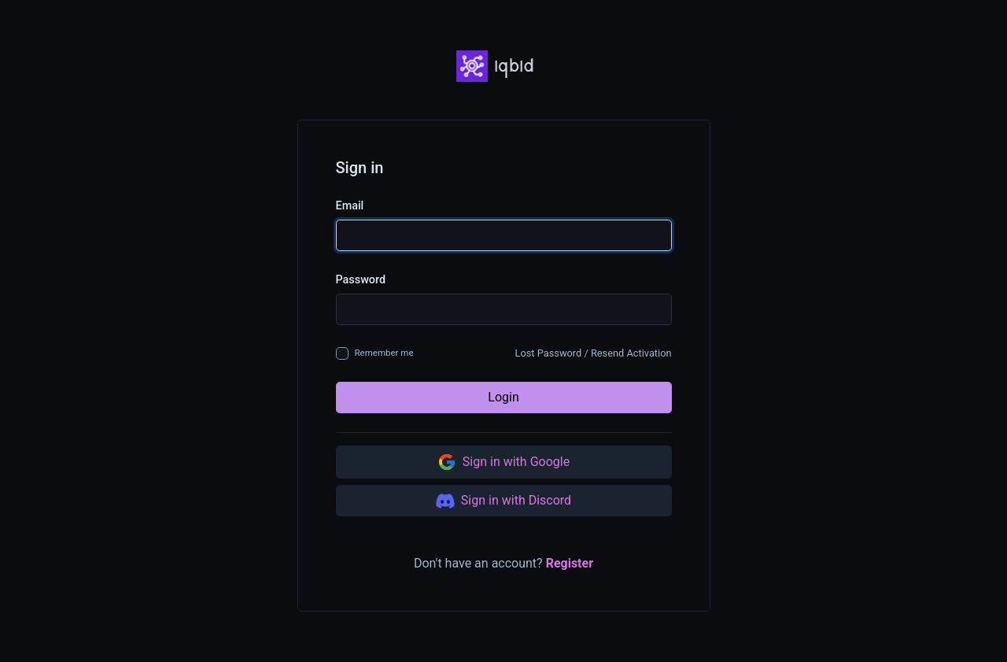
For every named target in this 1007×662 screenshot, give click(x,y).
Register (569, 563)
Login (503, 397)
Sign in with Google (503, 462)
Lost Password (548, 353)
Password (361, 280)
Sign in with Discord (503, 501)
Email (350, 206)
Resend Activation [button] (631, 353)
